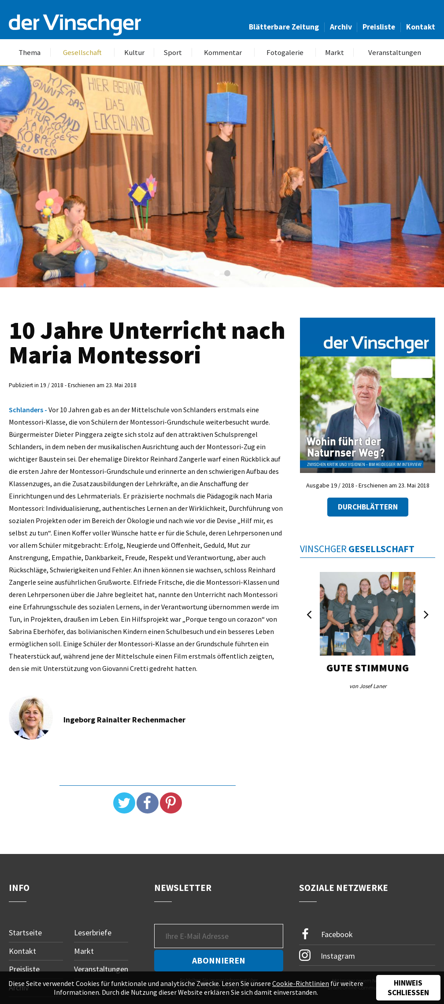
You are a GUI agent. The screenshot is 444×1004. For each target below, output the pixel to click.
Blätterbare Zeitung (284, 27)
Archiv (341, 27)
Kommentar (223, 52)
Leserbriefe (92, 932)
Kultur (134, 52)
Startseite (25, 932)
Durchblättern (368, 507)
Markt (334, 52)
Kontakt (420, 27)
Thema (29, 52)
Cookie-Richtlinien (300, 983)
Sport (172, 52)
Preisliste (379, 27)
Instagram (327, 955)
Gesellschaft (82, 52)
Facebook (326, 934)
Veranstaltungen (394, 52)
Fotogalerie (284, 52)
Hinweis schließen (408, 987)
